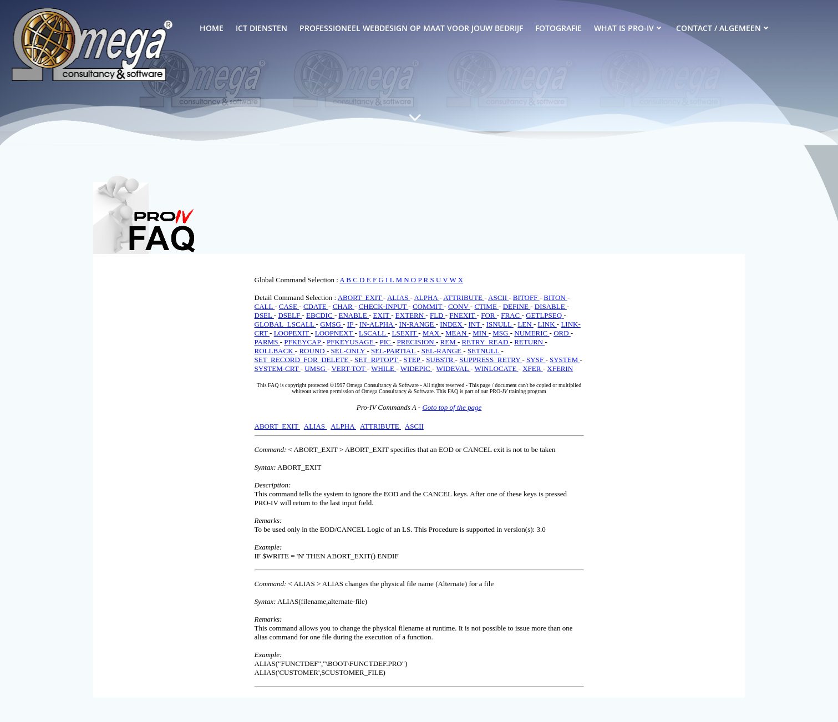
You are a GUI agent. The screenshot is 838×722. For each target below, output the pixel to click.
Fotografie (558, 28)
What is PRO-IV (629, 28)
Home (212, 28)
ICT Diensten (261, 28)
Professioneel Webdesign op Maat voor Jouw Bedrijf (411, 28)
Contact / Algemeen (723, 28)
